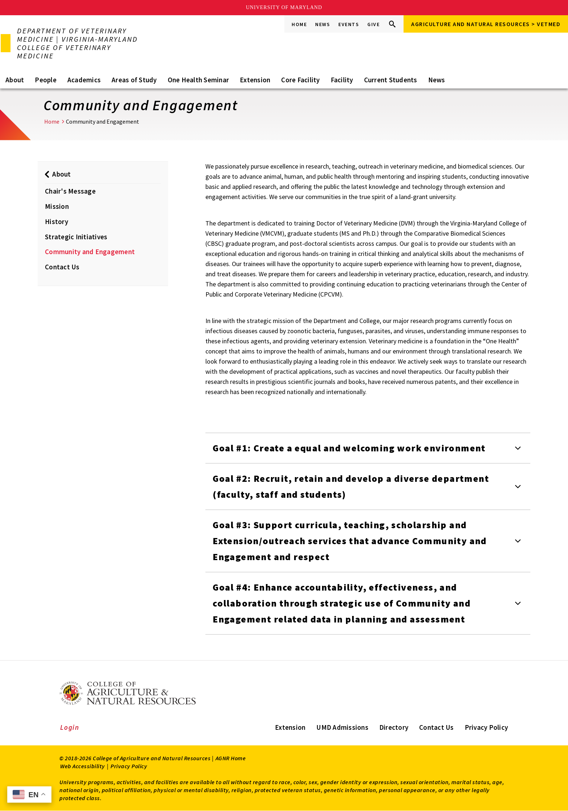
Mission (57, 206)
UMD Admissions (342, 727)
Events (348, 24)
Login (69, 727)
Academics (84, 79)
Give (373, 24)
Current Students (390, 79)
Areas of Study (134, 79)
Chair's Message (70, 191)
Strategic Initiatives (76, 236)
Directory (393, 727)
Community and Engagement (90, 251)
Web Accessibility (82, 766)
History (56, 221)
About (14, 79)
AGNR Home (231, 758)
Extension (255, 79)
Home (299, 24)
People (46, 79)
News (322, 24)
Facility (342, 79)
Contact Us (62, 266)
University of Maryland (284, 7)
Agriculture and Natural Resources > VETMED (485, 24)
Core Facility (300, 79)
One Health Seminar (198, 79)
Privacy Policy (486, 727)
